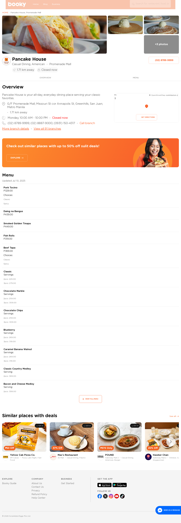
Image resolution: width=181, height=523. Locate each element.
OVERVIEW (45, 78)
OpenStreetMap (158, 95)
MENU (136, 78)
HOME (5, 13)
